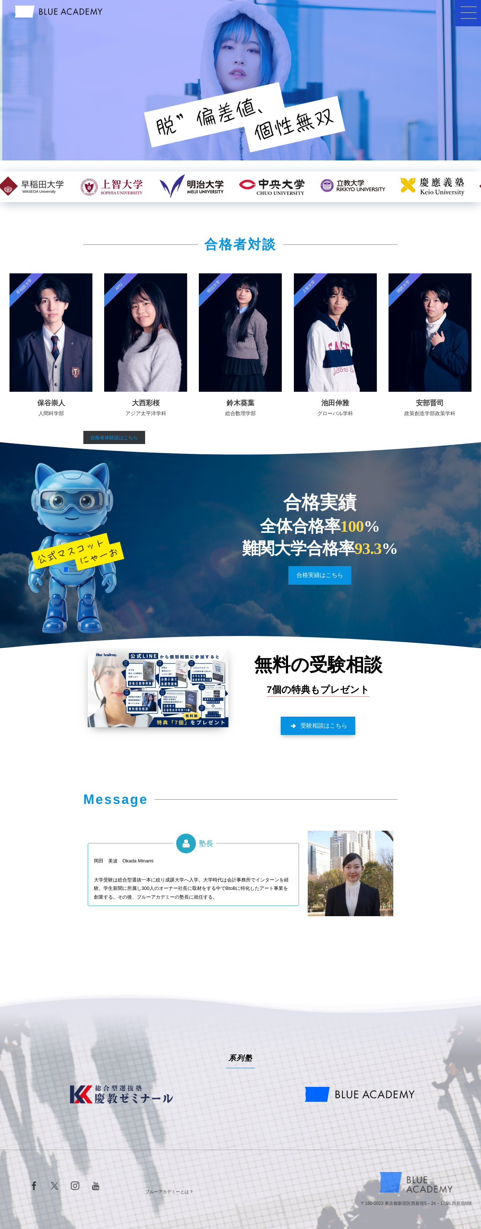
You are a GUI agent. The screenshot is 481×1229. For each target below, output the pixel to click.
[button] (319, 575)
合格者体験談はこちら (114, 437)
